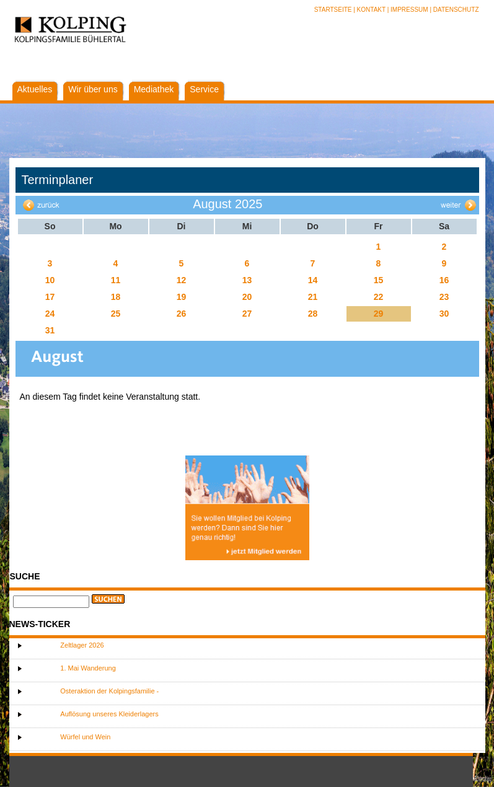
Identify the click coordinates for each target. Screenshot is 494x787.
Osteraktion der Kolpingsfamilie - (109, 691)
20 (247, 297)
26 (182, 314)
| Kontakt (370, 9)
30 (444, 314)
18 (116, 297)
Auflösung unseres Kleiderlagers (109, 714)
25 (116, 314)
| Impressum (407, 9)
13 (247, 280)
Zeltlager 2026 (82, 645)
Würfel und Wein (85, 737)
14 (313, 280)
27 (247, 314)
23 (444, 297)
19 (182, 297)
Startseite (334, 9)
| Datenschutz (454, 9)
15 (379, 280)
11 (116, 280)
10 (50, 280)
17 (50, 297)
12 (182, 280)
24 (50, 314)
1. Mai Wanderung (87, 668)
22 (379, 297)
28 (313, 314)
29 (379, 314)
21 (313, 297)
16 (444, 280)
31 (50, 330)
